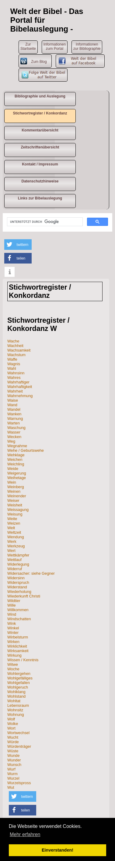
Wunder (14, 760)
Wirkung (14, 655)
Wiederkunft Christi (23, 596)
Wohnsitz (15, 710)
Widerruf (14, 569)
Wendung (15, 537)
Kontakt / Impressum (40, 164)
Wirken (13, 641)
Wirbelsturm (17, 637)
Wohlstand (16, 696)
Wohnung (15, 714)
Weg (11, 441)
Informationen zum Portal (55, 46)
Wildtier (13, 600)
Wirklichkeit (17, 646)
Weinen (13, 491)
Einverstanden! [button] (57, 850)
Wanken (14, 414)
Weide (12, 468)
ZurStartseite (28, 46)
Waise (12, 400)
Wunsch (14, 764)
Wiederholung (19, 591)
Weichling (15, 464)
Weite (12, 518)
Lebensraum (18, 705)
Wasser (13, 432)
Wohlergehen (18, 673)
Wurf (11, 769)
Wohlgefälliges (20, 678)
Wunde (13, 755)
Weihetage (16, 477)
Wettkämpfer (18, 555)
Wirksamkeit (18, 650)
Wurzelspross (19, 783)
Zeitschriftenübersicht (40, 147)
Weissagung (18, 509)
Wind (11, 614)
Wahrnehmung (20, 395)
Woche (13, 669)
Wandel (13, 409)
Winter (13, 632)
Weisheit (14, 505)
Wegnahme (17, 446)
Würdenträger (19, 746)
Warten (13, 423)
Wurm (12, 773)
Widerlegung (18, 564)
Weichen (15, 459)
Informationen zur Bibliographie (86, 46)
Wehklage (16, 455)
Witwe (12, 664)
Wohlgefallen (18, 682)
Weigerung (16, 473)
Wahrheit (15, 391)
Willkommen (18, 609)
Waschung (16, 427)
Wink (11, 623)
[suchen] (44, 222)
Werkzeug (16, 546)
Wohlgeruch (17, 687)
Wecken (14, 436)
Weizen (13, 523)
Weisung (15, 514)
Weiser (13, 500)
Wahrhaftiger (18, 382)
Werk (11, 541)
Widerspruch (18, 582)
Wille (11, 605)
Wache (13, 341)
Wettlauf (14, 559)
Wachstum (16, 354)
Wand (12, 405)
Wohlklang (16, 691)
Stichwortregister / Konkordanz (40, 113)
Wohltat (13, 701)
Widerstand (17, 587)
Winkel (13, 628)
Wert (11, 550)
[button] (18, 244)
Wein (11, 482)
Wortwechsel (18, 732)
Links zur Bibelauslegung (40, 198)
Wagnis (13, 364)
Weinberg (15, 487)
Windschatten (19, 619)
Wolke (12, 723)
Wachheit (15, 345)
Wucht (12, 737)
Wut (10, 787)
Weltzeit (14, 532)
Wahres (14, 377)
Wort (11, 728)
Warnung (15, 418)
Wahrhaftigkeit (19, 386)
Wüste (12, 751)
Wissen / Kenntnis (22, 660)
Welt (11, 528)
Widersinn (16, 578)
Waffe (12, 359)
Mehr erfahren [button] (25, 834)
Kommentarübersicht (40, 130)
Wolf (11, 719)
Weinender (16, 496)
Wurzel (13, 778)
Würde (13, 742)
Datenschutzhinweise (39, 181)
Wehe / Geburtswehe (25, 450)
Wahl (11, 368)
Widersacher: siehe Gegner (31, 573)
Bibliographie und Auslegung (40, 96)
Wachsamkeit (18, 350)
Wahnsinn (15, 373)
